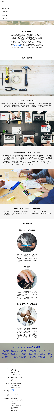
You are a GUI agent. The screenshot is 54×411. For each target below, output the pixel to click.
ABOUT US (4, 18)
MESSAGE (4, 15)
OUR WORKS (5, 11)
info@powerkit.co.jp (16, 389)
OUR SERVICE (5, 8)
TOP (3, 1)
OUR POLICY (5, 5)
